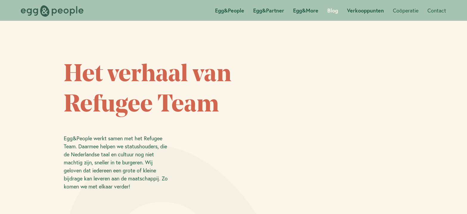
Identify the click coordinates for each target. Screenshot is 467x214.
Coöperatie (405, 10)
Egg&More (305, 10)
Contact (436, 10)
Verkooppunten (365, 10)
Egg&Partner (268, 10)
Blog (332, 10)
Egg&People (229, 10)
